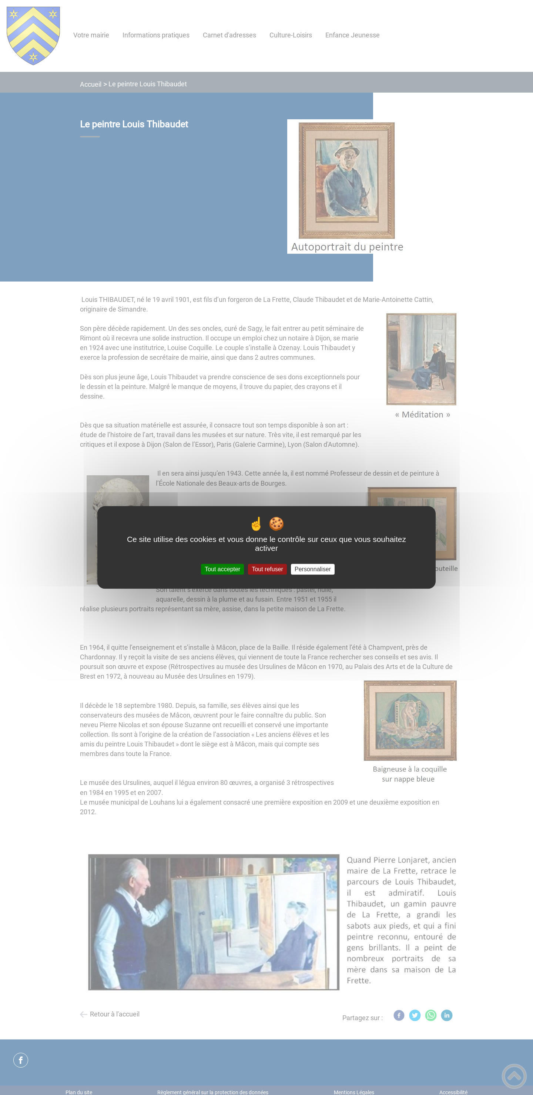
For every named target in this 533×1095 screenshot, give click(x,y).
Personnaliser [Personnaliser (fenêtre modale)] (313, 569)
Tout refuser (267, 569)
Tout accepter (222, 569)
